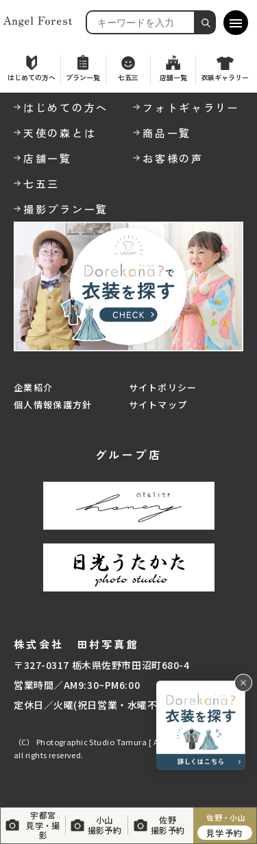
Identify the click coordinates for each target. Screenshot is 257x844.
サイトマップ (158, 404)
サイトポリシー (163, 387)
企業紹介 (33, 387)
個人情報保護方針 (53, 404)
